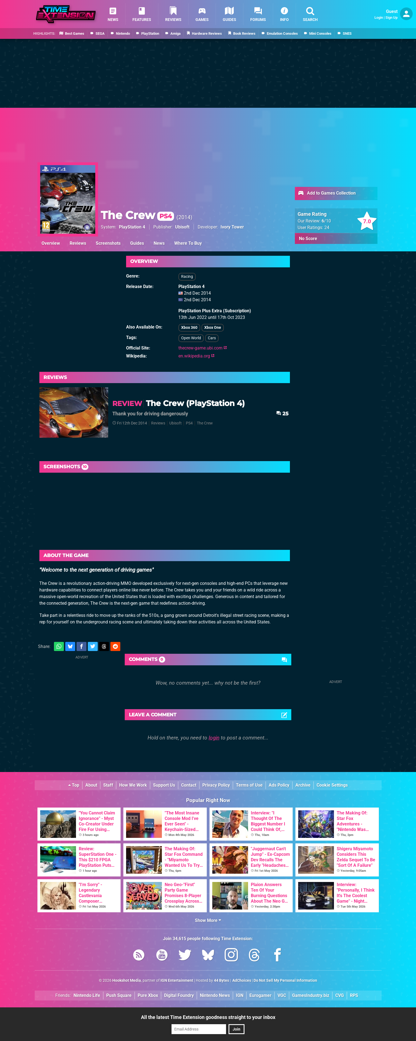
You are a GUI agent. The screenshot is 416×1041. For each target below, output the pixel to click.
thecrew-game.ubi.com (202, 348)
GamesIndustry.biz (310, 995)
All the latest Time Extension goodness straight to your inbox (208, 1017)
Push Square (119, 995)
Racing (187, 276)
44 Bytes (221, 980)
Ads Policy (279, 785)
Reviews (78, 243)
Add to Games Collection (327, 193)
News (159, 243)
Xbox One (212, 327)
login (214, 738)
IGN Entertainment (177, 980)
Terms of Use (249, 785)
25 (282, 413)
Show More (208, 920)
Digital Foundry (179, 995)
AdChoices (241, 980)
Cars (212, 338)
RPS (354, 995)
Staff (108, 785)
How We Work (133, 785)
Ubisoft (182, 227)
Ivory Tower (232, 227)
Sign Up (391, 17)
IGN (239, 995)
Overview (51, 243)
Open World (191, 338)
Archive (303, 785)
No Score (308, 238)
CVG (339, 995)
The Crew (137, 215)
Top (73, 785)
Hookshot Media (126, 980)
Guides (137, 243)
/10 (326, 221)
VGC (282, 995)
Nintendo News (215, 995)
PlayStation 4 (132, 227)
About (91, 785)
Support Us (164, 785)
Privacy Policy (216, 785)
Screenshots (108, 243)
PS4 (189, 423)
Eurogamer (260, 995)
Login (378, 17)
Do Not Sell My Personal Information (285, 980)
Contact (188, 785)
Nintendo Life (87, 995)
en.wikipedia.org (196, 356)
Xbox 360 (189, 327)
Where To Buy (188, 243)
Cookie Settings (332, 785)
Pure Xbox (148, 995)
